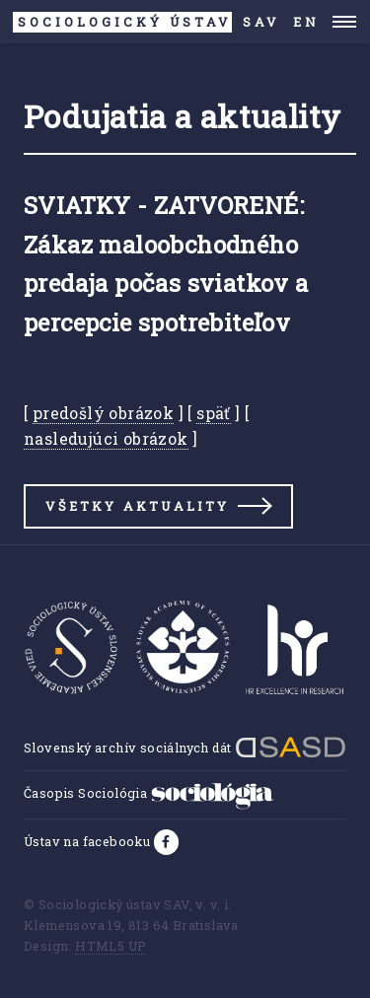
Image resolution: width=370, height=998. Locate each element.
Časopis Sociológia (149, 793)
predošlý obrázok (103, 412)
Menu (345, 21)
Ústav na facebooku (89, 841)
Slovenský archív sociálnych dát (185, 747)
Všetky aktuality (137, 506)
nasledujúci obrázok (106, 438)
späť (213, 412)
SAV (146, 22)
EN (306, 22)
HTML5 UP (110, 946)
